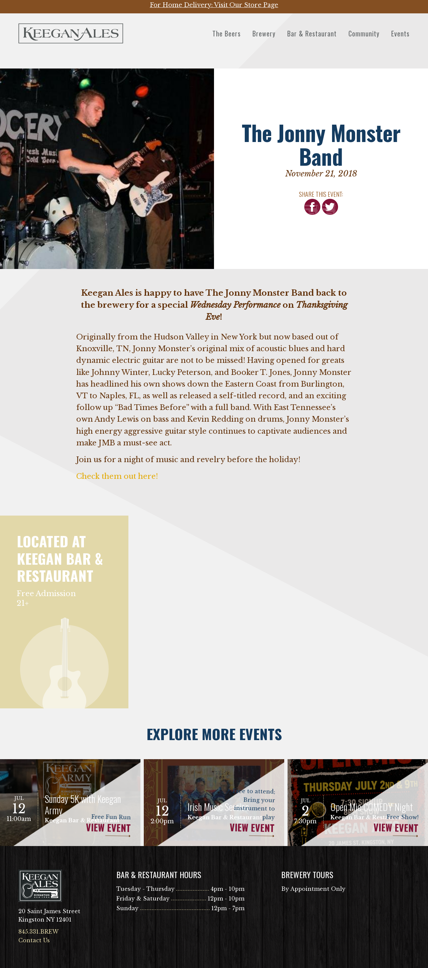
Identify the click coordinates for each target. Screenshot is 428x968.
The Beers (226, 33)
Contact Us (34, 940)
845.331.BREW (38, 931)
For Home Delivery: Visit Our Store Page (214, 5)
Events (400, 33)
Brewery (264, 33)
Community (364, 33)
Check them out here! (117, 476)
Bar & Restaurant (312, 33)
